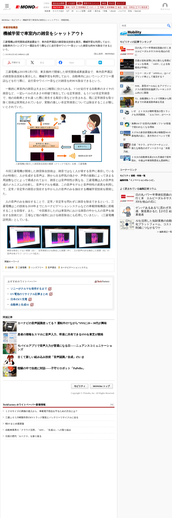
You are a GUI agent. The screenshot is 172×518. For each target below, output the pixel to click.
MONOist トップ (101, 386)
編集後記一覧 (165, 232)
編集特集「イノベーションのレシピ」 (137, 180)
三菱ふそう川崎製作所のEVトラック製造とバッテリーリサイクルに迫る (41, 417)
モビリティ (16, 20)
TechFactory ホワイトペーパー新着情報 (24, 404)
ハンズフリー (37, 267)
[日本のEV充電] (21, 299)
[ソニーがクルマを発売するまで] (30, 288)
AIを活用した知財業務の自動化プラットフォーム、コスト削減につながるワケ (154, 224)
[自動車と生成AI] (22, 304)
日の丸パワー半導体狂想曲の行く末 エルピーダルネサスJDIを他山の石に (154, 198)
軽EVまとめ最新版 (14, 423)
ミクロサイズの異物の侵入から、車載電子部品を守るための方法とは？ (41, 411)
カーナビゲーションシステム (74, 267)
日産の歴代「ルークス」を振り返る (23, 436)
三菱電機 (22, 267)
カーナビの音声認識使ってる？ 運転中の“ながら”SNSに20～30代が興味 (62, 323)
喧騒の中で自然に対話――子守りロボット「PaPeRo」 (51, 368)
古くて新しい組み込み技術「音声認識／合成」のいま (51, 357)
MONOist (5, 20)
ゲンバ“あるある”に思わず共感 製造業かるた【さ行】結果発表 (154, 211)
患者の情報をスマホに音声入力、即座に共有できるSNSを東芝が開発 (60, 334)
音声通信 (52, 267)
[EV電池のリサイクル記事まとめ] (31, 294)
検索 (169, 25)
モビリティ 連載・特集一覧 (132, 175)
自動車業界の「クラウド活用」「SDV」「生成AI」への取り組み (38, 430)
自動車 (10, 267)
